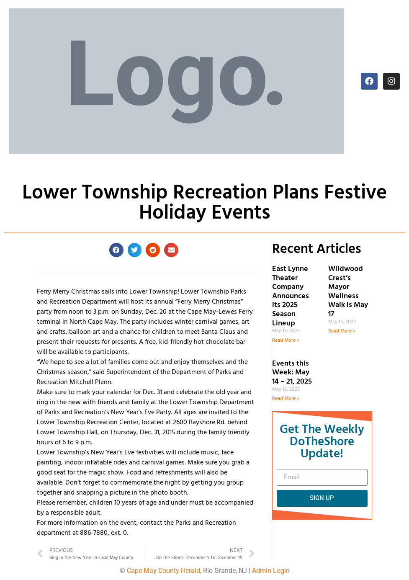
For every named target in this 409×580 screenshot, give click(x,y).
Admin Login (271, 571)
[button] (116, 250)
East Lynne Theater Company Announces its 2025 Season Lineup (290, 296)
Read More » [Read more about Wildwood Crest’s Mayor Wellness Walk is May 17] (341, 331)
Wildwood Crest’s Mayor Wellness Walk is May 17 (348, 291)
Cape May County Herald (163, 571)
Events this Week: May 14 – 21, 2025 (292, 373)
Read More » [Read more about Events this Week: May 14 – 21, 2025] (285, 398)
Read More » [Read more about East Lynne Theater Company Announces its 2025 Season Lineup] (285, 340)
